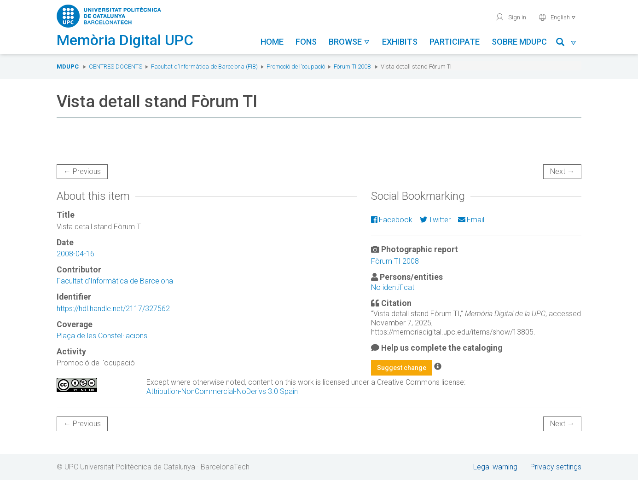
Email (471, 219)
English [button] (557, 17)
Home (272, 41)
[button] (566, 43)
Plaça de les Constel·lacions (102, 335)
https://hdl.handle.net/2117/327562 (113, 308)
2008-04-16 (75, 253)
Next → (562, 171)
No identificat (392, 287)
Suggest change (401, 367)
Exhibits (400, 41)
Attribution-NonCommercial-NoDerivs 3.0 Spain (222, 391)
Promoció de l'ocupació (296, 66)
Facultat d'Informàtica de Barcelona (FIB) (204, 66)
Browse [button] (349, 41)
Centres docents (115, 66)
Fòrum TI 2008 (352, 66)
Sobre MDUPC (519, 41)
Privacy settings (555, 467)
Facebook (391, 219)
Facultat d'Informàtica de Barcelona (115, 281)
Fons (306, 41)
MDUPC (68, 66)
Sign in (510, 17)
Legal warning (495, 467)
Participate (454, 41)
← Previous (82, 171)
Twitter (435, 219)
